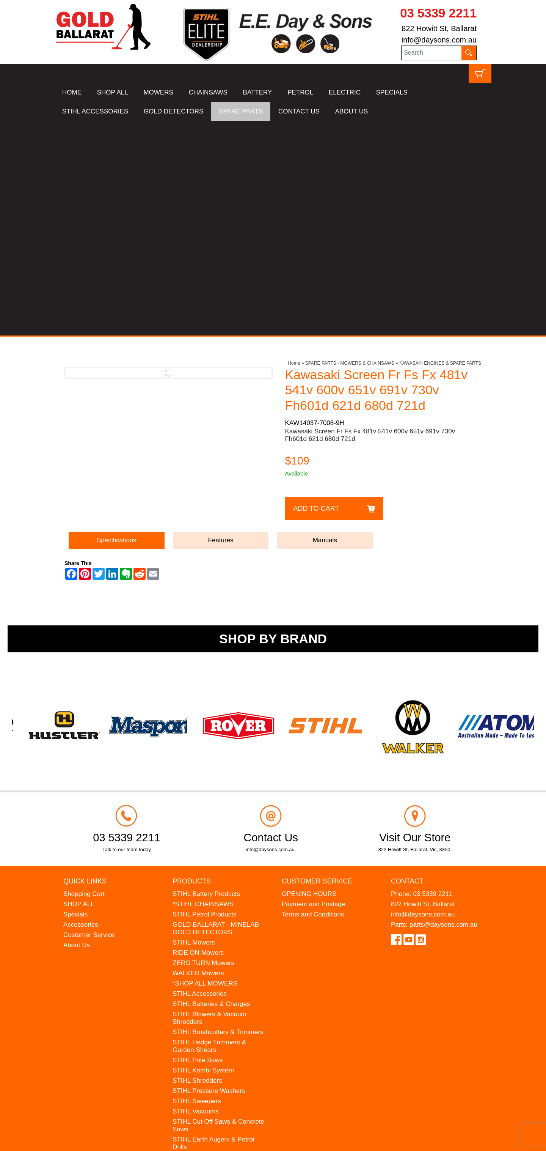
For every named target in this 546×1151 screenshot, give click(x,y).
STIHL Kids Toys (196, 942)
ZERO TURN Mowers (203, 748)
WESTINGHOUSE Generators (216, 983)
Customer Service (89, 720)
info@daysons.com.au (439, 40)
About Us (76, 730)
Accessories (80, 710)
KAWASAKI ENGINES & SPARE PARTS (440, 148)
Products (192, 666)
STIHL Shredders (197, 866)
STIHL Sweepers (197, 886)
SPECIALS (392, 92)
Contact (407, 666)
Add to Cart (316, 294)
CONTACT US (299, 111)
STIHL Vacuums (196, 897)
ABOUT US (351, 111)
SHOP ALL (112, 92)
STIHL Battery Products (206, 679)
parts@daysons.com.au (443, 710)
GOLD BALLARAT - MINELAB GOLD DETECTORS (216, 714)
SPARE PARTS (241, 111)
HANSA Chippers (197, 973)
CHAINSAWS (208, 92)
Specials (75, 700)
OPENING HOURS (309, 679)
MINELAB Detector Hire (207, 994)
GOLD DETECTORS (173, 111)
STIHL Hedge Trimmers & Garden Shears (209, 831)
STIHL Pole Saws (198, 845)
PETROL (300, 92)
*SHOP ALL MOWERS (205, 769)
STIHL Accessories (200, 779)
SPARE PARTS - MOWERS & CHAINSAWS (349, 148)
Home (294, 148)
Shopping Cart (84, 679)
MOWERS (158, 92)
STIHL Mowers (194, 728)
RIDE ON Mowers (198, 738)
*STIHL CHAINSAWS (203, 689)
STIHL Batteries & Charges (211, 789)
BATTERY (257, 92)
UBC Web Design (113, 1140)
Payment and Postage (313, 689)
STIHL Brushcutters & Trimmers (218, 817)
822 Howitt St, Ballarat (439, 28)
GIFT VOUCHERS (199, 1004)
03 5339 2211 (438, 13)
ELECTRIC (345, 92)
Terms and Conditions (313, 700)
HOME (72, 92)
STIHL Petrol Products (205, 700)
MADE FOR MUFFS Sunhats (214, 953)
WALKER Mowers (198, 758)
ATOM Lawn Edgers (201, 963)
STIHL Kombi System (203, 856)
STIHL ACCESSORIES (95, 111)
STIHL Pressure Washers (209, 876)
